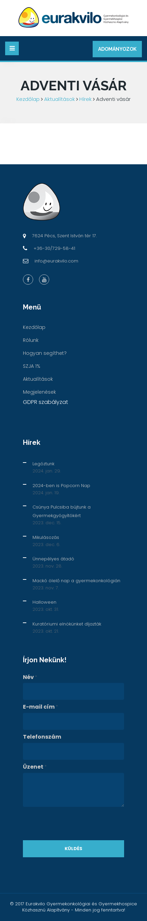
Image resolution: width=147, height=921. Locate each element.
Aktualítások (59, 99)
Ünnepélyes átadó (53, 559)
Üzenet (35, 767)
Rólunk (31, 340)
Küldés (73, 848)
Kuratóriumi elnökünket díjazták (66, 624)
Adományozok (117, 49)
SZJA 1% (31, 366)
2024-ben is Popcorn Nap (61, 485)
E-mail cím (40, 707)
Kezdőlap (28, 99)
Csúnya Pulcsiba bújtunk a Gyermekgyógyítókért (61, 511)
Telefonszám (42, 737)
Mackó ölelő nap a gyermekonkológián (76, 580)
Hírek (85, 99)
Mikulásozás (45, 537)
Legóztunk (43, 463)
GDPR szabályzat (45, 402)
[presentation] (75, 823)
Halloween (44, 602)
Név (30, 677)
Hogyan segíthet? (45, 353)
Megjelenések (39, 392)
